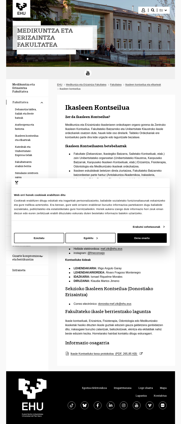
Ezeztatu (39, 237)
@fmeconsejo (96, 252)
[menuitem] (163, 10)
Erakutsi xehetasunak (146, 226)
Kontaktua (160, 395)
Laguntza (141, 395)
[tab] (87, 59)
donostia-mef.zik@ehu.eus (114, 303)
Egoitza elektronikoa (94, 388)
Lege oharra (145, 388)
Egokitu (91, 237)
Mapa (163, 388)
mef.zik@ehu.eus (111, 248)
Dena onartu (142, 237)
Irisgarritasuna (122, 388)
